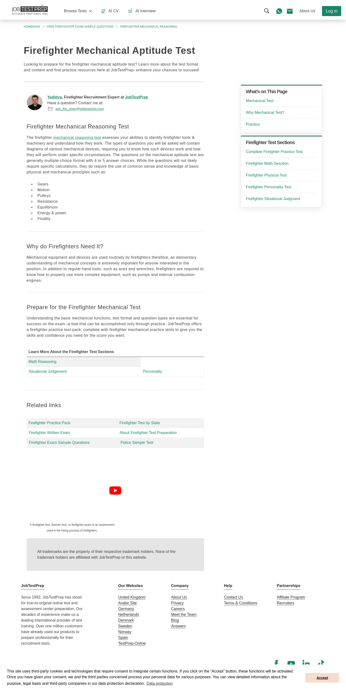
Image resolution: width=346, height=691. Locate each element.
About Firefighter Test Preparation (148, 433)
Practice (253, 124)
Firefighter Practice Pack (49, 423)
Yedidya (54, 97)
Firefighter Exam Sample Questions (59, 442)
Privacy (177, 603)
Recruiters (285, 603)
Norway (124, 632)
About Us (179, 597)
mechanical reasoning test (77, 137)
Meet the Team (184, 614)
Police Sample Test (137, 442)
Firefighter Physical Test (266, 175)
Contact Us (233, 597)
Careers (178, 609)
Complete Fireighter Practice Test (274, 152)
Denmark (126, 620)
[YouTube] (291, 663)
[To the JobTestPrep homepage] (30, 10)
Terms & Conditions (240, 603)
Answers (178, 626)
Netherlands (128, 614)
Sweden (125, 626)
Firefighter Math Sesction (267, 163)
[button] (78, 11)
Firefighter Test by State (139, 423)
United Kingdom (132, 597)
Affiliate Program (291, 597)
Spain (123, 638)
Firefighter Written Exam (49, 433)
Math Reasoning (43, 362)
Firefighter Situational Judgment (273, 199)
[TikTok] (321, 663)
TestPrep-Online (132, 643)
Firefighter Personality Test (268, 187)
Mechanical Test (259, 101)
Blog (175, 620)
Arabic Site (127, 603)
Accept (322, 678)
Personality (152, 371)
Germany (126, 609)
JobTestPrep (136, 97)
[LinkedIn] (306, 663)
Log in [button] (331, 11)
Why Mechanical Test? (265, 112)
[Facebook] (276, 663)
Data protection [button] (160, 683)
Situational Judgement (48, 371)
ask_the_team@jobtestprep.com (80, 109)
